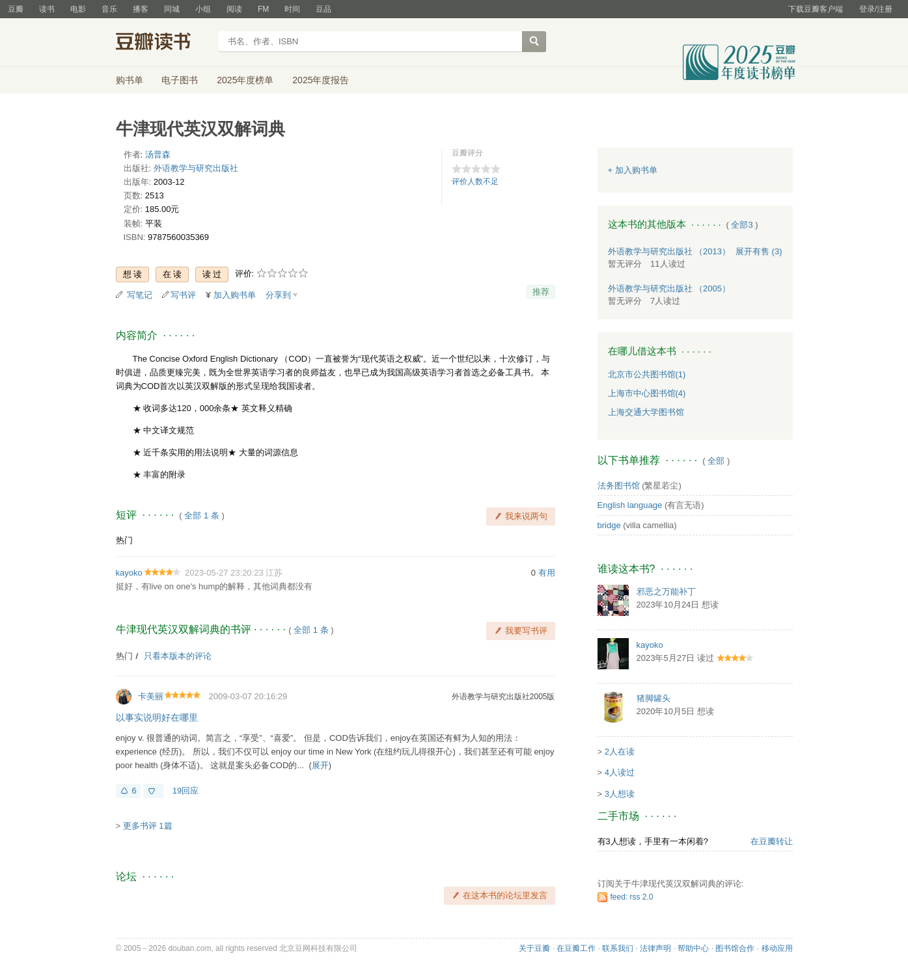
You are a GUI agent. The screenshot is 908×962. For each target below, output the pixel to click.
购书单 (129, 80)
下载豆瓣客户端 (815, 9)
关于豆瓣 (534, 948)
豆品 (323, 9)
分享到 (278, 295)
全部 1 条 (201, 515)
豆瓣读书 (163, 43)
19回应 (185, 790)
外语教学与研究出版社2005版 (503, 696)
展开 (320, 765)
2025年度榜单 (245, 80)
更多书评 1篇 (147, 826)
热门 (124, 540)
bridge (609, 525)
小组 (203, 9)
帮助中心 (693, 948)
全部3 (741, 225)
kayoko (129, 573)
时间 (292, 9)
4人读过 (620, 772)
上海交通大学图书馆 (646, 412)
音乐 (109, 9)
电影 (78, 9)
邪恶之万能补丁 (666, 591)
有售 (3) (759, 251)
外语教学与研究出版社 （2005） (669, 288)
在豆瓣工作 (576, 948)
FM (263, 9)
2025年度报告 (320, 80)
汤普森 (158, 154)
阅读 (234, 9)
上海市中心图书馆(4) (647, 393)
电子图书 (179, 80)
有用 (546, 573)
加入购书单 (234, 295)
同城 (172, 9)
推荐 (540, 292)
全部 (716, 461)
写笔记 (139, 295)
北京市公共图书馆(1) (647, 374)
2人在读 (620, 751)
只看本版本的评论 (178, 656)
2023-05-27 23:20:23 (224, 573)
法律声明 (655, 948)
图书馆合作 (734, 948)
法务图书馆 (619, 485)
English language (630, 505)
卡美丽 (150, 696)
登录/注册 (875, 9)
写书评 (183, 295)
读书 (47, 9)
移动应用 (777, 948)
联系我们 (617, 948)
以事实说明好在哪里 (157, 717)
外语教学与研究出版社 (196, 168)
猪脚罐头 (653, 698)
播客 (140, 9)
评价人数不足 (475, 181)
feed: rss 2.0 (632, 897)
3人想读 (620, 794)
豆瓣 (15, 9)
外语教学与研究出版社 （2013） (669, 251)
